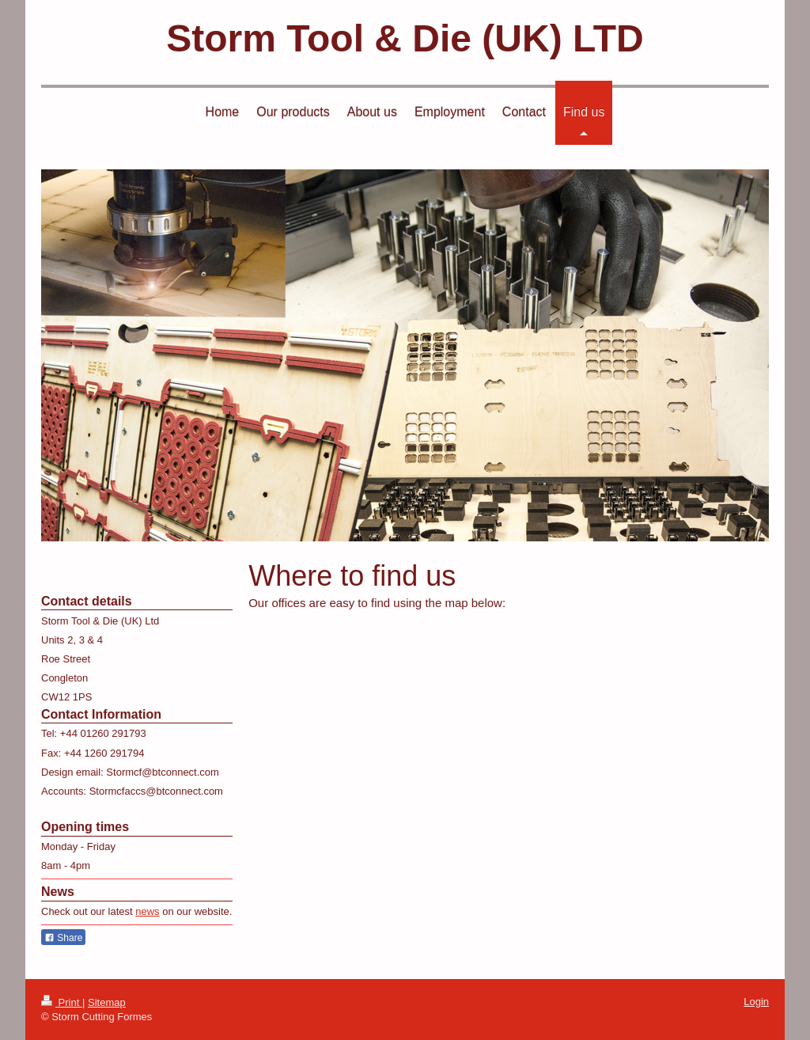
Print (61, 1002)
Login (756, 1002)
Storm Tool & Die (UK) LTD (405, 38)
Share (63, 937)
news (147, 911)
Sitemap (107, 1002)
